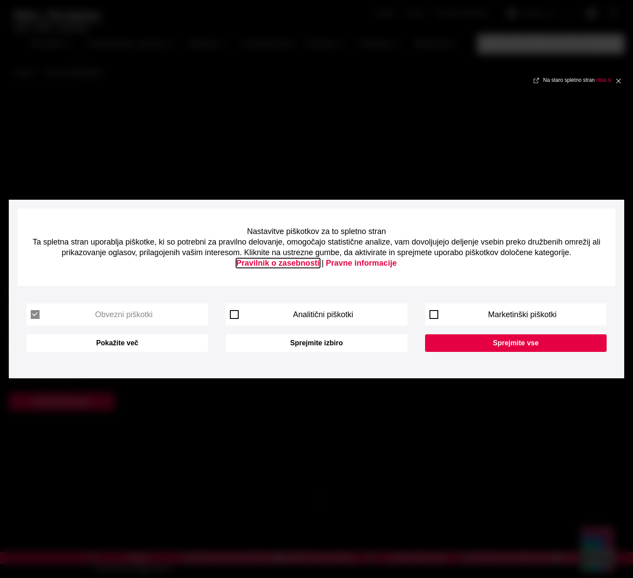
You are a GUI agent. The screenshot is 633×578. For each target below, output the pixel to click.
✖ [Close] (618, 80)
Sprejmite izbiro (316, 343)
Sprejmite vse (515, 343)
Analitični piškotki (291, 314)
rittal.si (603, 80)
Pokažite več (117, 343)
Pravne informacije (361, 263)
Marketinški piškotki (493, 314)
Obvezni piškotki (92, 314)
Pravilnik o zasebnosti (278, 263)
